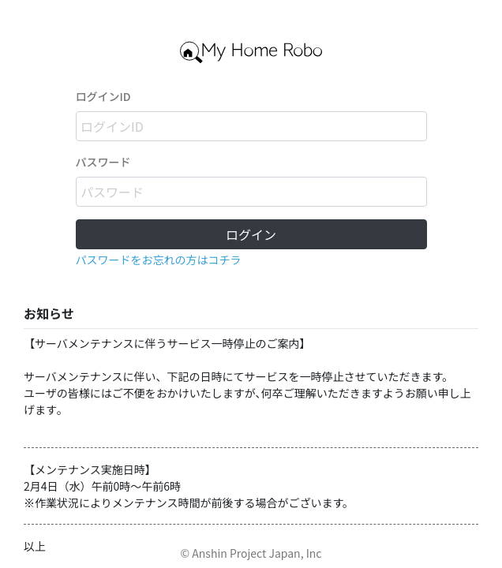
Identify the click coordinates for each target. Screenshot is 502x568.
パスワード (103, 162)
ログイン (251, 234)
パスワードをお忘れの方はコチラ (159, 259)
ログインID (103, 96)
